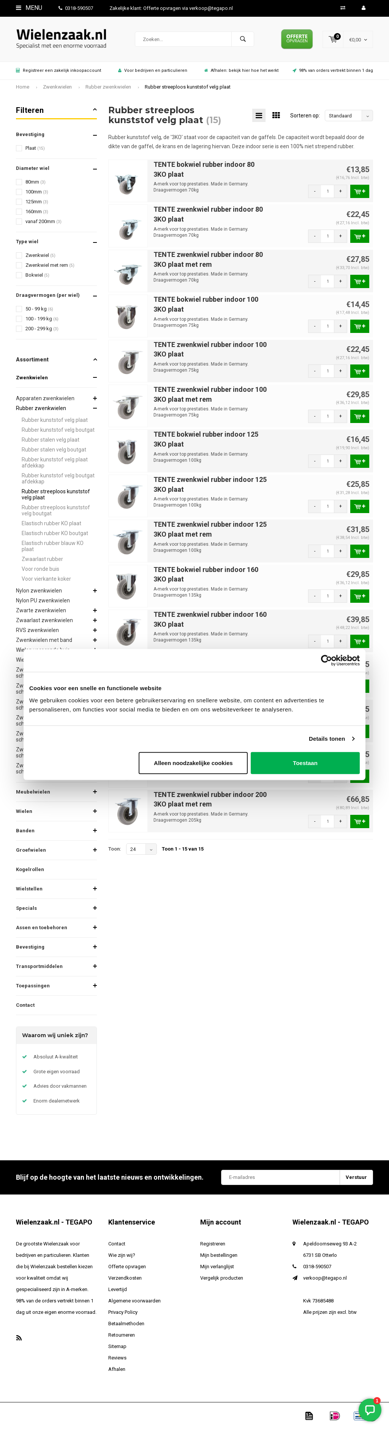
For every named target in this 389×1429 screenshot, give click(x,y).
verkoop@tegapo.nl (325, 1278)
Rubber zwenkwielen (108, 87)
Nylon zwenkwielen (39, 591)
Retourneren (121, 1335)
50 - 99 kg (39, 309)
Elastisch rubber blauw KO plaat (53, 546)
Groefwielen (31, 850)
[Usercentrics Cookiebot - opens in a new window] (326, 660)
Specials (26, 908)
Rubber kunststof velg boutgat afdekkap (58, 478)
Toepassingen (33, 986)
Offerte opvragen (127, 1266)
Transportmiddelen (39, 966)
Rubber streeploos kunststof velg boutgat (56, 510)
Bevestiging (30, 947)
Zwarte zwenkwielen (41, 610)
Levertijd (117, 1289)
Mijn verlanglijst (217, 1266)
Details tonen (327, 738)
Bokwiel (37, 275)
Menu (29, 7)
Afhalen (116, 1369)
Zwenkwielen (57, 87)
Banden (25, 830)
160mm (36, 211)
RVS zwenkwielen (37, 630)
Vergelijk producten (221, 1278)
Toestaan (305, 762)
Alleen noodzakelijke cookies (193, 762)
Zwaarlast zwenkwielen (44, 620)
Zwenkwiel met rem (49, 265)
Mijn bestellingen (218, 1255)
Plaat (35, 148)
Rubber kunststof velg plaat (55, 420)
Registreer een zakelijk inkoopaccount (58, 70)
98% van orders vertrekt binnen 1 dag (333, 70)
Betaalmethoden (126, 1323)
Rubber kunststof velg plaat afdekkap (55, 462)
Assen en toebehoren (41, 927)
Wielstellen (29, 889)
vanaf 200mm (43, 221)
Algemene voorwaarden (134, 1301)
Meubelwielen (33, 792)
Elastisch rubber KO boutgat (55, 533)
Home (22, 87)
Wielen (24, 811)
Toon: (114, 849)
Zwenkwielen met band (44, 640)
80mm (35, 182)
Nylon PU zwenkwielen (43, 600)
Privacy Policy (123, 1312)
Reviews (117, 1358)
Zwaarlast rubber (42, 559)
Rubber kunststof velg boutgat (58, 430)
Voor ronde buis (40, 569)
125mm (36, 201)
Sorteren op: (305, 115)
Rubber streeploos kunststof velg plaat (188, 87)
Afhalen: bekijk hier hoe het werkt (241, 70)
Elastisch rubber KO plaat (51, 523)
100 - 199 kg (42, 319)
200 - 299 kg (42, 328)
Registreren (212, 1244)
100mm (36, 192)
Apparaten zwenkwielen (45, 398)
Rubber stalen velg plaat (50, 440)
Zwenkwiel (40, 255)
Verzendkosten (125, 1278)
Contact (25, 1005)
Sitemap (117, 1346)
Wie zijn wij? (121, 1255)
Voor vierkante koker (46, 579)
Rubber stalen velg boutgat (54, 450)
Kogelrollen (30, 869)
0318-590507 (76, 8)
